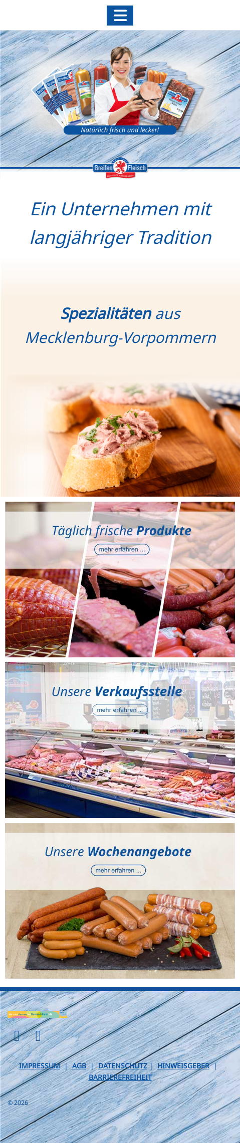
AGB (79, 1065)
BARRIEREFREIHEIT (120, 1077)
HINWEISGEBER (183, 1065)
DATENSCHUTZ (122, 1065)
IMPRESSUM (39, 1065)
